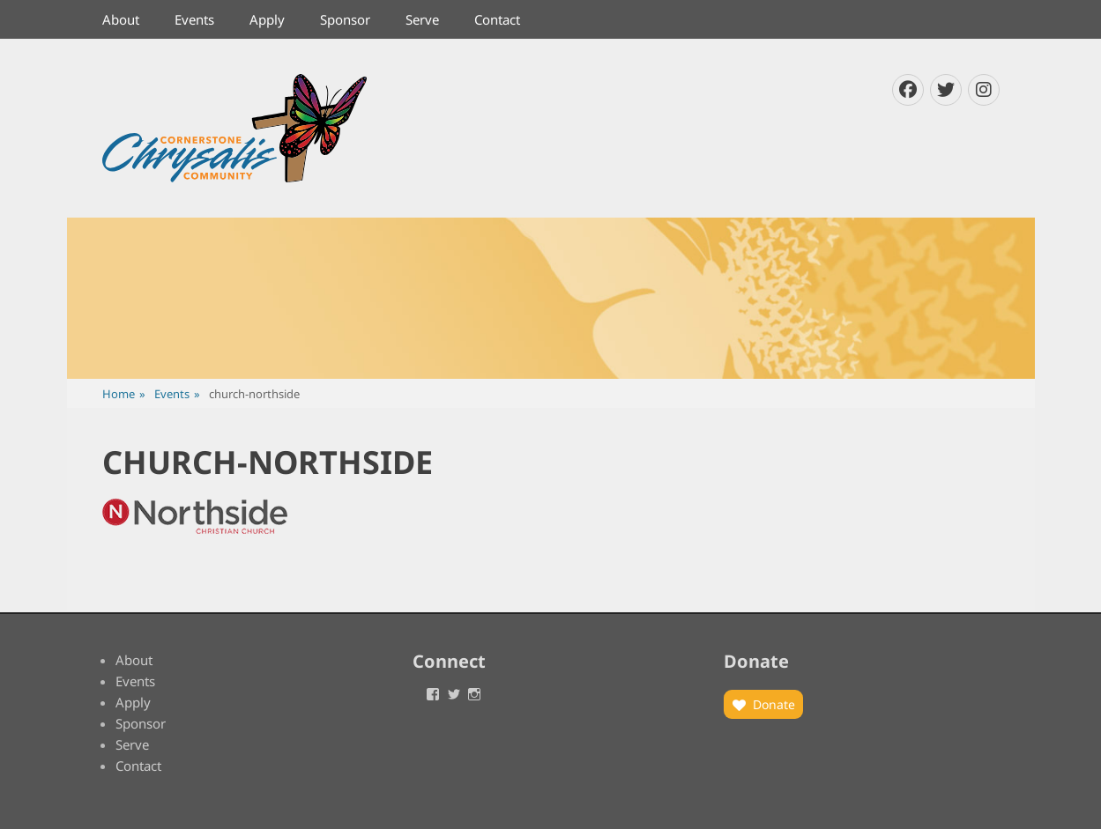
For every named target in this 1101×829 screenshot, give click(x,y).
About (120, 19)
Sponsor (345, 19)
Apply (267, 19)
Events (194, 19)
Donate (774, 704)
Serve (422, 19)
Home (123, 394)
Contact (497, 19)
